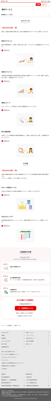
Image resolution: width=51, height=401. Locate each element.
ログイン (44, 4)
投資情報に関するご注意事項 (8, 365)
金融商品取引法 (5, 346)
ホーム (3, 325)
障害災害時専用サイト (6, 382)
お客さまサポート (30, 338)
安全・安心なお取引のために (8, 351)
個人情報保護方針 (5, 377)
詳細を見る (7, 50)
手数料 (3, 335)
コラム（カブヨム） (6, 341)
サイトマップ (4, 360)
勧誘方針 (3, 374)
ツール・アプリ (29, 335)
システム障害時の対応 (31, 382)
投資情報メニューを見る (7, 14)
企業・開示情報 (29, 341)
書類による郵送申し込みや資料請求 (24, 313)
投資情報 (9, 325)
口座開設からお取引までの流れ (24, 315)
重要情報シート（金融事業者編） (9, 379)
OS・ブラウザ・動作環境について (9, 354)
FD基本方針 (29, 377)
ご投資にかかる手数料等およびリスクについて (12, 363)
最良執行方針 (29, 374)
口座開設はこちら (27, 308)
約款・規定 (4, 344)
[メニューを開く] (48, 4)
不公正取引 (4, 368)
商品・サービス (29, 332)
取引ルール (28, 344)
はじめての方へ (5, 332)
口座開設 (38, 4)
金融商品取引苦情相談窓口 (32, 385)
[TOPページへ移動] (45, 1)
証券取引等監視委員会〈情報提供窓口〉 (10, 385)
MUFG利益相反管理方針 (31, 379)
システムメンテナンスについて (8, 357)
